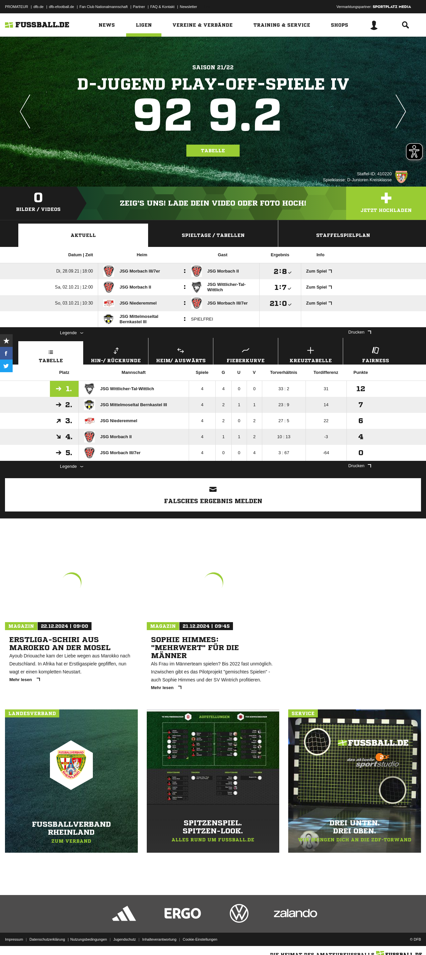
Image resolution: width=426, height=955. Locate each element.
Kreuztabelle (310, 354)
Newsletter (188, 7)
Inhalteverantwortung (159, 939)
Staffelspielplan (343, 235)
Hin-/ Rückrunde (116, 354)
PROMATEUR (16, 7)
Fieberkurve (246, 354)
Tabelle (213, 150)
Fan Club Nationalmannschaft (104, 7)
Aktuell (83, 235)
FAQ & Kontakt (162, 7)
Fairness (375, 354)
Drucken (359, 332)
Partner (139, 7)
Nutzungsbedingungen (88, 939)
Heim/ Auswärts (181, 354)
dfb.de (38, 7)
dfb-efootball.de (61, 7)
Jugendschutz (124, 939)
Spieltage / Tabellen (213, 235)
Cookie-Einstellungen (200, 939)
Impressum (14, 939)
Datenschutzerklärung (47, 939)
